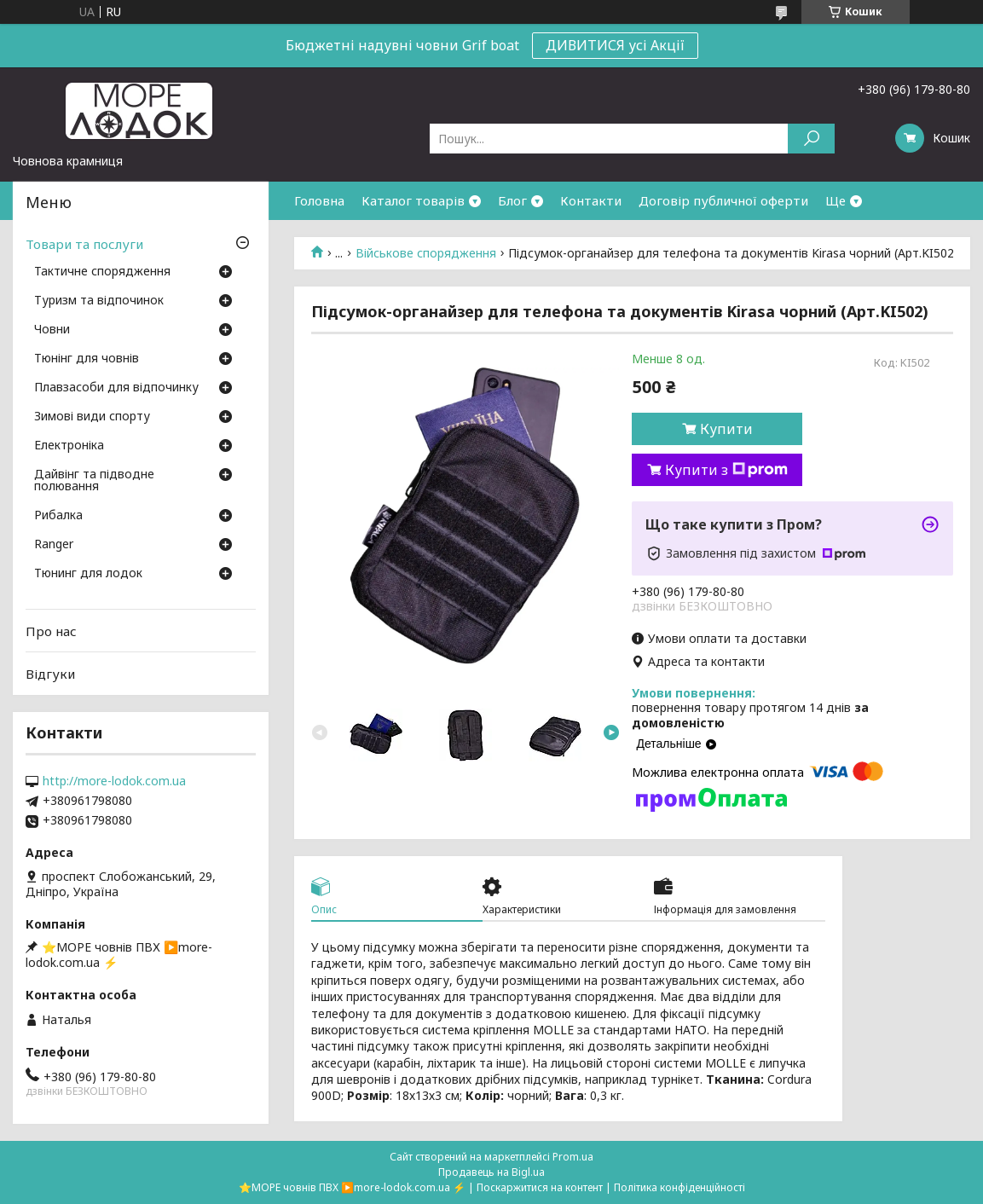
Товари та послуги (84, 243)
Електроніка (69, 446)
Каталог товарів (413, 200)
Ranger (53, 545)
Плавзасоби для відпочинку (116, 388)
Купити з (726, 469)
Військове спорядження (426, 253)
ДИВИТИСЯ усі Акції (615, 45)
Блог (512, 200)
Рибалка (58, 516)
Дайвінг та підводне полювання (94, 481)
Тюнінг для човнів (86, 359)
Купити (726, 429)
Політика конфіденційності (679, 1187)
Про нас (51, 631)
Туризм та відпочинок (99, 301)
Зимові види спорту (92, 417)
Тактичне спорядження (102, 272)
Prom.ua (572, 1156)
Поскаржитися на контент (540, 1187)
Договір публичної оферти (723, 200)
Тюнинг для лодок (88, 574)
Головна (319, 200)
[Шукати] (811, 138)
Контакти (591, 200)
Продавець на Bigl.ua (491, 1172)
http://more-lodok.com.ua (114, 781)
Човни (52, 330)
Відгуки (50, 673)
